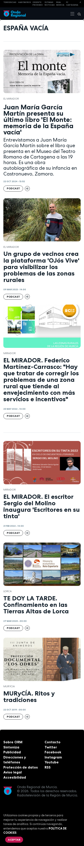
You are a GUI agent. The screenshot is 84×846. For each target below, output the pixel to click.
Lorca (7, 591)
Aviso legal (12, 772)
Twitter (51, 747)
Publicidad (12, 752)
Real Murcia (60, 3)
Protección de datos (20, 767)
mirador (9, 353)
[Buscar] (78, 13)
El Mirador (11, 98)
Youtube (52, 762)
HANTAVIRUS (24, 2)
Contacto (52, 742)
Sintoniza (11, 747)
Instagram (53, 757)
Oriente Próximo (37, 3)
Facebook (53, 752)
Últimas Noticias (50, 3)
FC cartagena (72, 3)
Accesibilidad (14, 777)
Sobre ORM (12, 742)
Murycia (9, 686)
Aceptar (14, 839)
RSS (48, 767)
